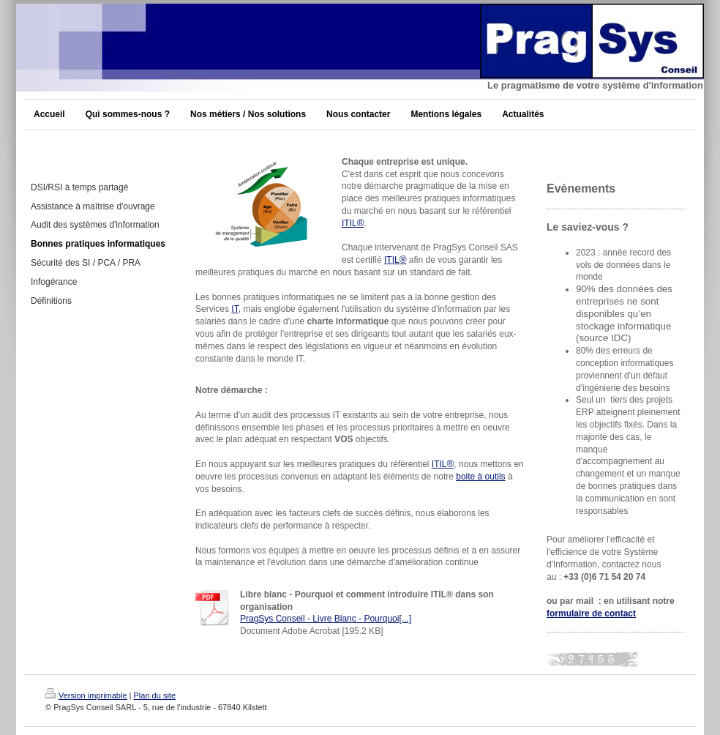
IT (234, 309)
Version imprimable (86, 695)
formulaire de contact (591, 613)
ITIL (353, 223)
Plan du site (155, 695)
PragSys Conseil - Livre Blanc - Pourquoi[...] (325, 618)
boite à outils (480, 476)
